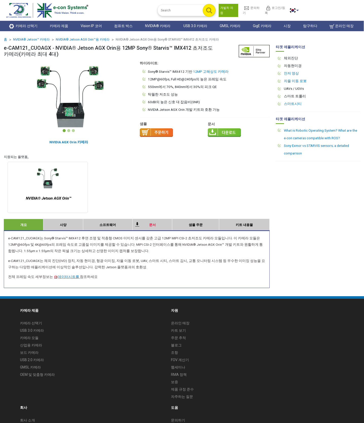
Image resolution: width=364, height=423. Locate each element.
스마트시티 (293, 104)
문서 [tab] (152, 225)
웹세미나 (178, 367)
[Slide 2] (68, 130)
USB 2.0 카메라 (32, 360)
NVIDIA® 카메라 (158, 26)
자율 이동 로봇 (295, 81)
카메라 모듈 (29, 338)
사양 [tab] (63, 225)
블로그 (176, 345)
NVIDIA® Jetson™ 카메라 (31, 39)
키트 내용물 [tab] (244, 225)
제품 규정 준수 (182, 389)
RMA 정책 (179, 375)
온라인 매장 (342, 26)
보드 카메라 (29, 352)
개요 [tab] (23, 225)
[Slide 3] (73, 130)
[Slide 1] (64, 130)
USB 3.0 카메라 (195, 26)
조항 (174, 352)
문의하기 (178, 420)
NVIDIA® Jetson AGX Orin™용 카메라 (83, 39)
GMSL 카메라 (230, 26)
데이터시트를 (67, 277)
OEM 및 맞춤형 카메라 (37, 375)
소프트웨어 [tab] (107, 225)
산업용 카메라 (31, 345)
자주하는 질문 (182, 397)
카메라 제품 (59, 26)
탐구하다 (310, 26)
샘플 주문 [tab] (196, 225)
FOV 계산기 (180, 360)
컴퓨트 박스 (123, 26)
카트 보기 (178, 330)
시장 (287, 26)
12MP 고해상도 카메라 (211, 71)
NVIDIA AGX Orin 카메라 (68, 142)
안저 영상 (291, 73)
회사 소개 (27, 420)
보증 (174, 382)
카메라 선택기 (23, 26)
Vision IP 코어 (91, 26)
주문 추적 (178, 338)
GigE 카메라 (262, 26)
